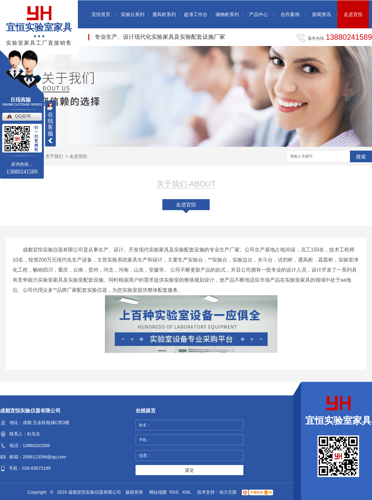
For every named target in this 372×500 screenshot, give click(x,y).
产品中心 (258, 14)
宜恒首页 (100, 14)
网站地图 (158, 492)
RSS (174, 492)
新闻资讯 (321, 14)
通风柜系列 (164, 14)
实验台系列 (132, 14)
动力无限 (228, 492)
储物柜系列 (227, 14)
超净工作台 (195, 14)
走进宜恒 (353, 14)
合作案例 (290, 14)
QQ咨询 (23, 115)
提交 (189, 470)
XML (187, 492)
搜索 (361, 156)
